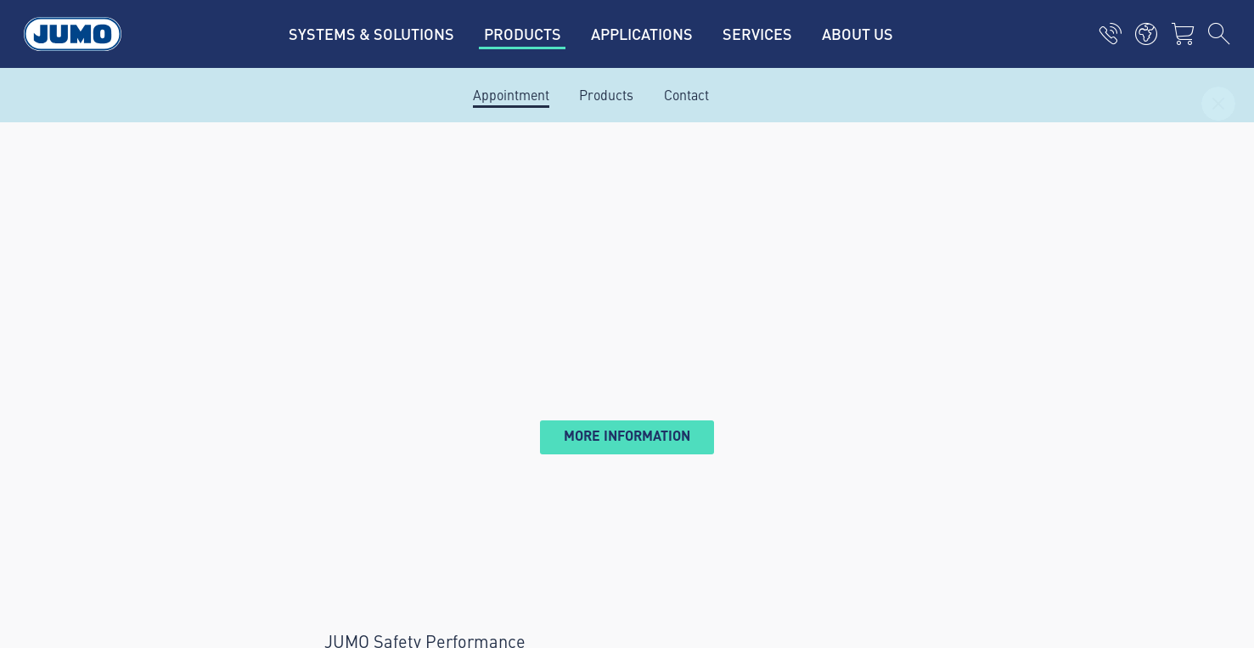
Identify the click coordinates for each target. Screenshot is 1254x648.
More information (627, 435)
